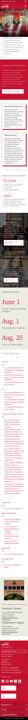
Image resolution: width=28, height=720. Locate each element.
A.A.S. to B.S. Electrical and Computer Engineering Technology (12, 521)
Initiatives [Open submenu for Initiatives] (6, 704)
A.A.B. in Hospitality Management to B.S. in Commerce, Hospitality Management (14, 402)
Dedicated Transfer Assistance (13, 106)
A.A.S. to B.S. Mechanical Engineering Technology (11, 536)
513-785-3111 (16, 670)
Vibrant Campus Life (10, 135)
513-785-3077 (17, 672)
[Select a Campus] (14, 651)
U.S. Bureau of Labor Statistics (11, 189)
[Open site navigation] (25, 6)
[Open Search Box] (26, 1)
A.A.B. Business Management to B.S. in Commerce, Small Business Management (14, 370)
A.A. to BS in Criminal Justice (13, 508)
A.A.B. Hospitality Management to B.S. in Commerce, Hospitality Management (14, 377)
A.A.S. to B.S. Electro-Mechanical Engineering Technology (11, 529)
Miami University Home (9, 1)
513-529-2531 (6, 620)
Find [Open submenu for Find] (3, 709)
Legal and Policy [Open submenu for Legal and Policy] (9, 714)
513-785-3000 (14, 667)
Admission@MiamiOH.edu (10, 618)
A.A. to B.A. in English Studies (13, 554)
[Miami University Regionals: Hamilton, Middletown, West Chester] (5, 6)
